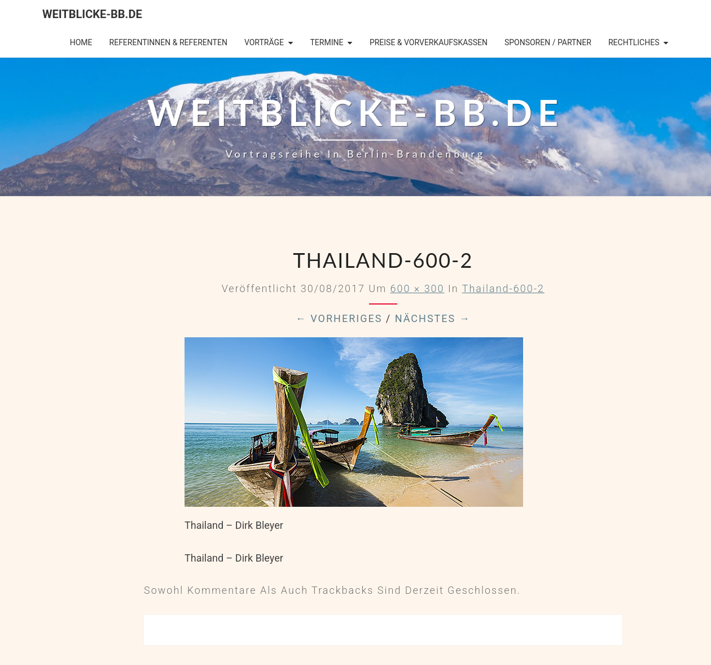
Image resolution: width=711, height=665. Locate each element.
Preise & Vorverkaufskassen (429, 42)
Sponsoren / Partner (547, 42)
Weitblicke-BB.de (92, 14)
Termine (326, 42)
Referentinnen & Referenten (168, 42)
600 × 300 (417, 288)
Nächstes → (433, 318)
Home (81, 42)
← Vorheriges (339, 318)
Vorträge (264, 42)
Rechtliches (634, 42)
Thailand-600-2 (503, 288)
